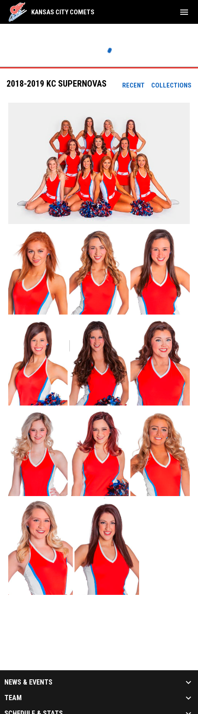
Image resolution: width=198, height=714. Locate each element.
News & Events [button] (28, 682)
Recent (133, 85)
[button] (99, 163)
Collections (171, 85)
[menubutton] (184, 12)
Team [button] (13, 698)
